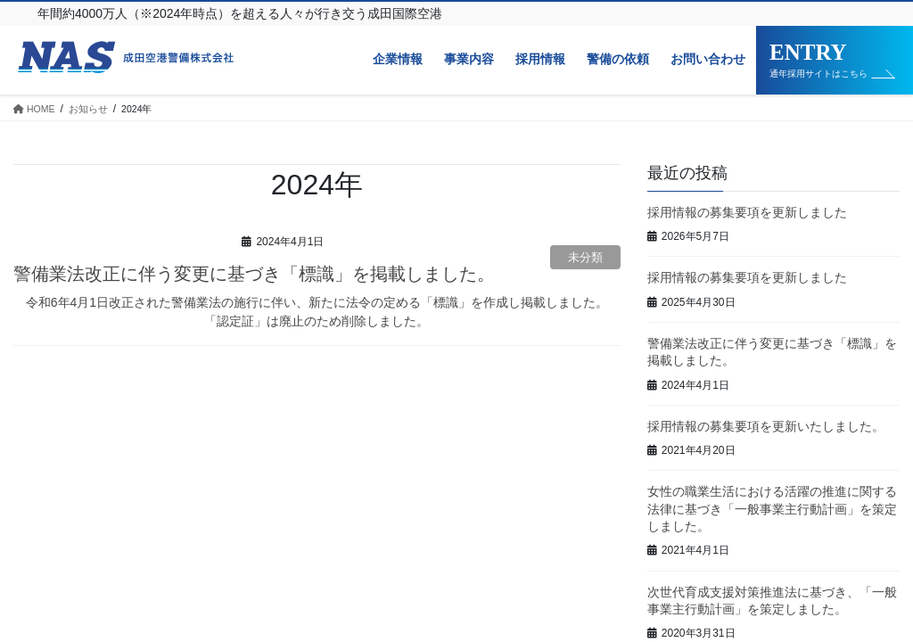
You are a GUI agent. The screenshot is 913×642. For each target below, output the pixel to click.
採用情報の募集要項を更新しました (747, 212)
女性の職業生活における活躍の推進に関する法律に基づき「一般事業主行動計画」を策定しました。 (772, 508)
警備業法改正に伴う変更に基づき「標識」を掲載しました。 (254, 274)
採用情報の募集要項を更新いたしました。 (765, 426)
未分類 (585, 257)
